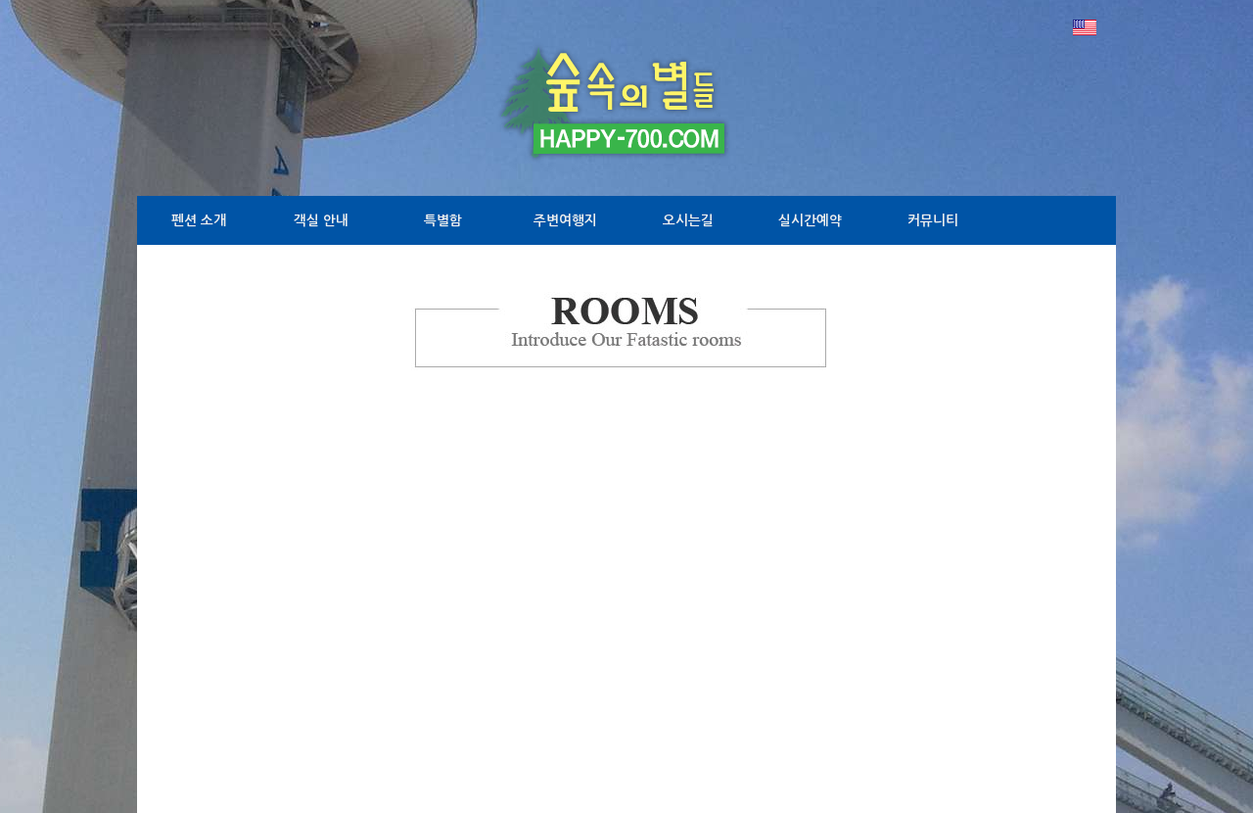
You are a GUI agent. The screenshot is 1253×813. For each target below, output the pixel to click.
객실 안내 (321, 220)
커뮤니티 (932, 220)
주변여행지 (565, 220)
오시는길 (688, 220)
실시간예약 (810, 220)
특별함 (443, 220)
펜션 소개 (198, 220)
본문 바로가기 (0, 0)
